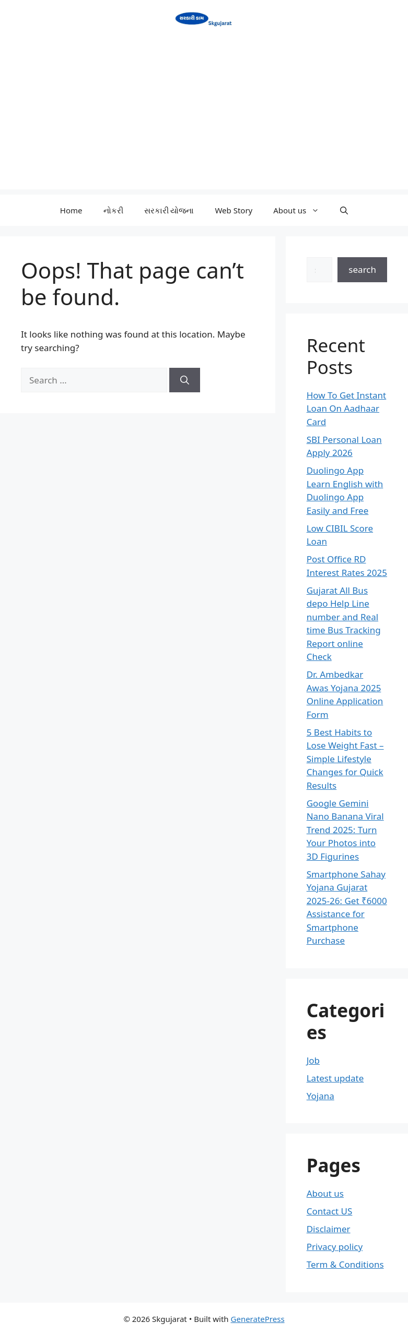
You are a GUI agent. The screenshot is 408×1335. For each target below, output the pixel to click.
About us (301, 210)
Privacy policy (335, 1247)
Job (313, 1060)
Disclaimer (329, 1229)
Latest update (335, 1078)
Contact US (330, 1211)
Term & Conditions (345, 1264)
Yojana (320, 1096)
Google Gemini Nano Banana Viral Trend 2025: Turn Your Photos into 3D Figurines (345, 829)
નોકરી (113, 210)
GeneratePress (258, 1319)
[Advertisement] (204, 116)
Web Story (233, 210)
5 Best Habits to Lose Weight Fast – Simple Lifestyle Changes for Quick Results (345, 758)
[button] (344, 210)
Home (71, 210)
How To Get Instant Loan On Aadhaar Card (347, 408)
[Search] (184, 380)
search (362, 269)
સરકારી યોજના (169, 210)
